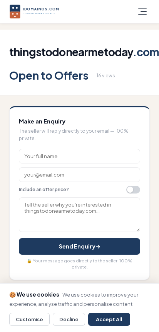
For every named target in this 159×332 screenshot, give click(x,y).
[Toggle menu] (142, 11)
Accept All (109, 319)
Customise (29, 319)
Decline (69, 319)
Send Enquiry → (79, 246)
